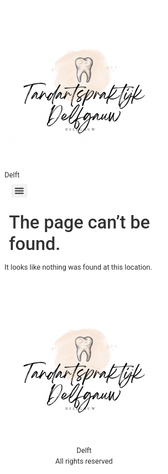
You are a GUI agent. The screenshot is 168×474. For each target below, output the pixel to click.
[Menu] (19, 191)
